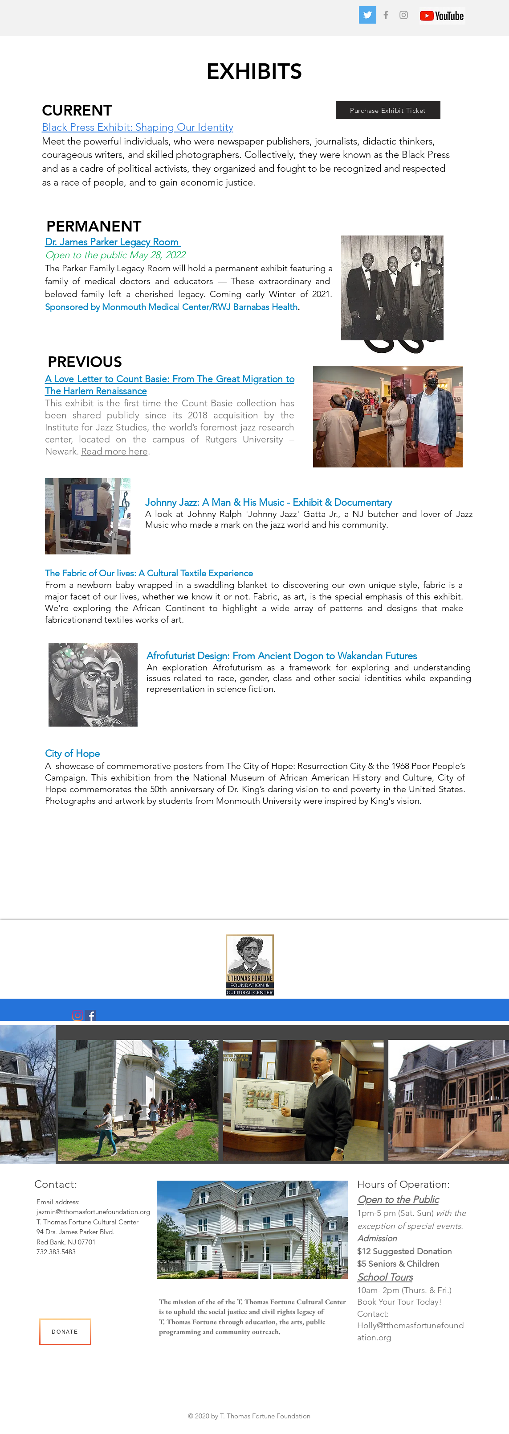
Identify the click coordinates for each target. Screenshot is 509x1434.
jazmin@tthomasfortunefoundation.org (93, 1211)
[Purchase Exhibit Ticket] (388, 110)
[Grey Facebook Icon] (385, 15)
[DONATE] (65, 1331)
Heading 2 (245, 1426)
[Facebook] (90, 1015)
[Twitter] (367, 15)
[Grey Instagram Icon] (403, 15)
